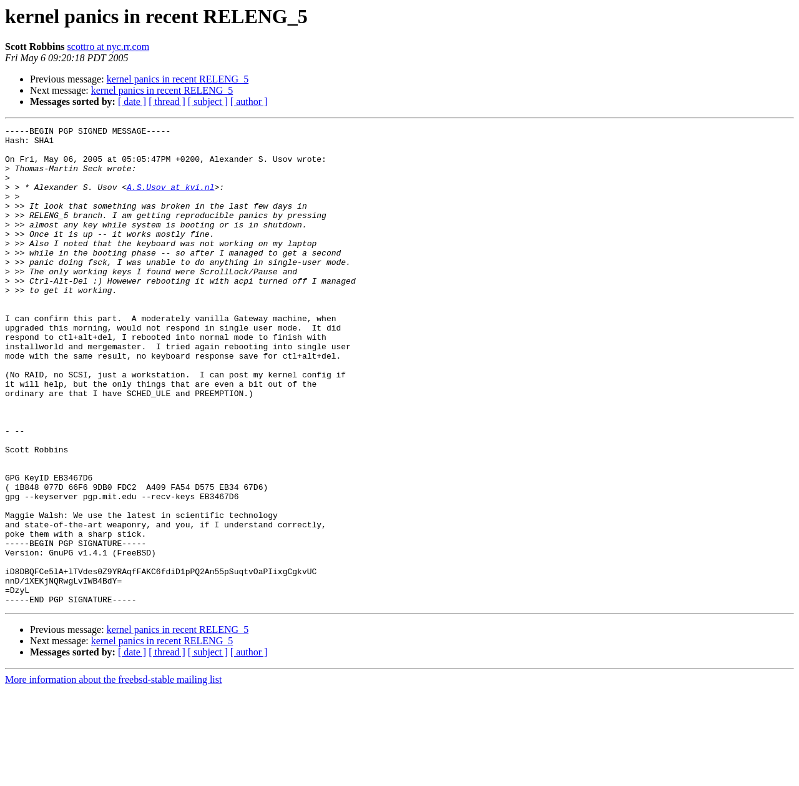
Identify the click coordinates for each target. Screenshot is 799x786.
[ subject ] (208, 101)
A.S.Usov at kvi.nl (170, 200)
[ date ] (132, 101)
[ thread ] (167, 101)
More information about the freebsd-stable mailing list (113, 775)
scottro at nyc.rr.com (108, 46)
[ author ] (249, 101)
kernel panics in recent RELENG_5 (177, 79)
